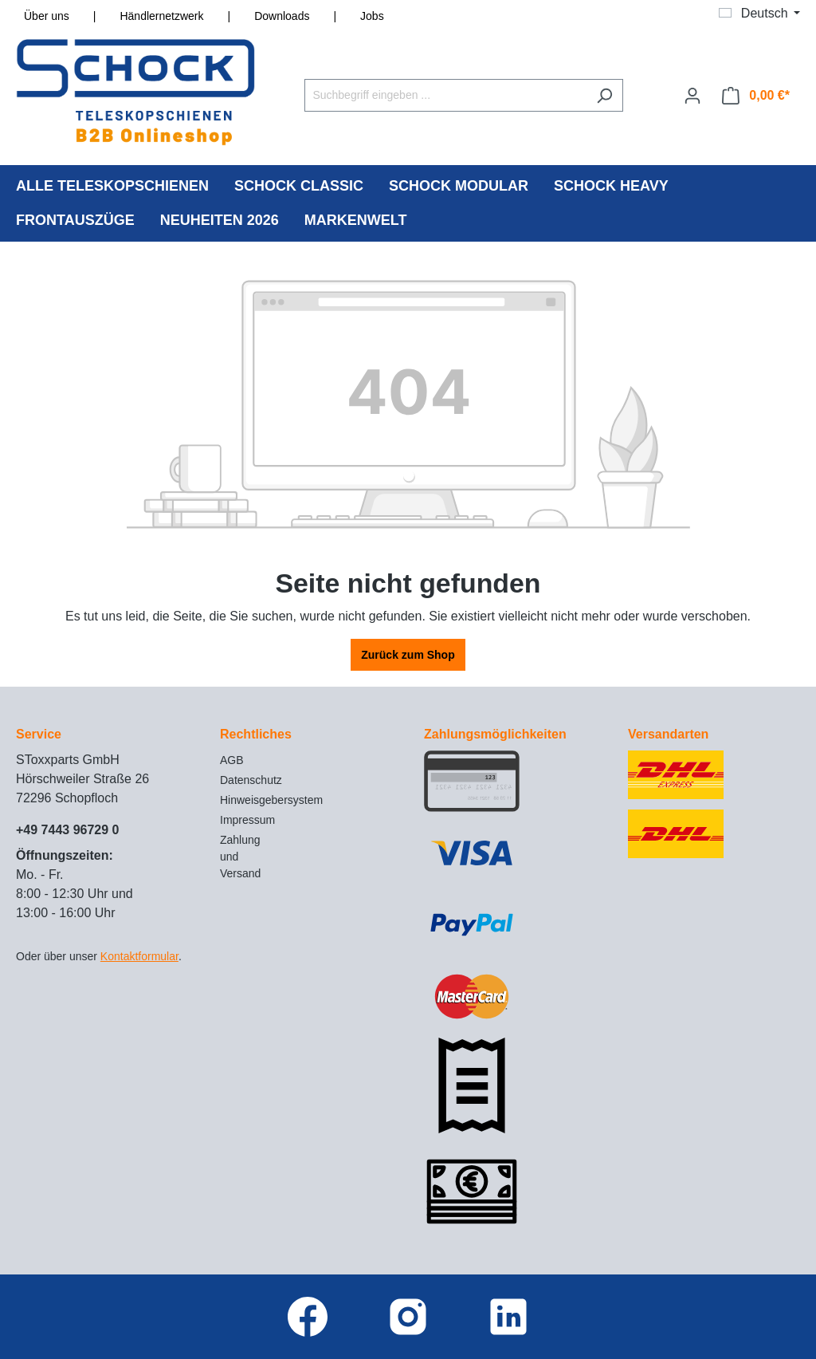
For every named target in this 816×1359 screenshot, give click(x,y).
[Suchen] (604, 95)
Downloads (281, 16)
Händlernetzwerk (161, 16)
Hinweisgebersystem (271, 800)
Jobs (372, 16)
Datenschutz (251, 780)
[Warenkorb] (756, 96)
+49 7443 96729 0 (67, 830)
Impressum (247, 819)
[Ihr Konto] (692, 96)
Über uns (46, 16)
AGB (232, 760)
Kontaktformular (139, 956)
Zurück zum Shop (407, 654)
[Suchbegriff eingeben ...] (445, 95)
